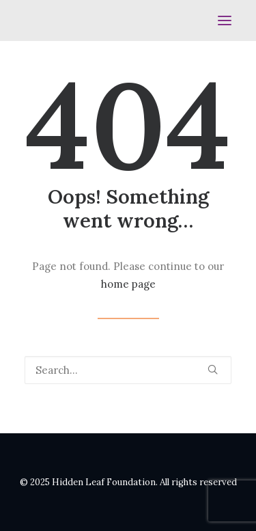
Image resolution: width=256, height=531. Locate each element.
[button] (224, 20)
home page (128, 283)
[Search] (128, 370)
